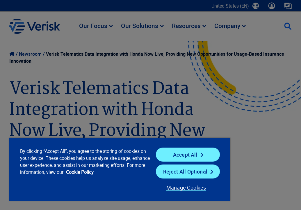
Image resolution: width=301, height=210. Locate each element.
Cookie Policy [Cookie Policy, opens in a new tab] (78, 179)
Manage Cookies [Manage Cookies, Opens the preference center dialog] (145, 187)
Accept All (151, 154)
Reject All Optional (151, 171)
